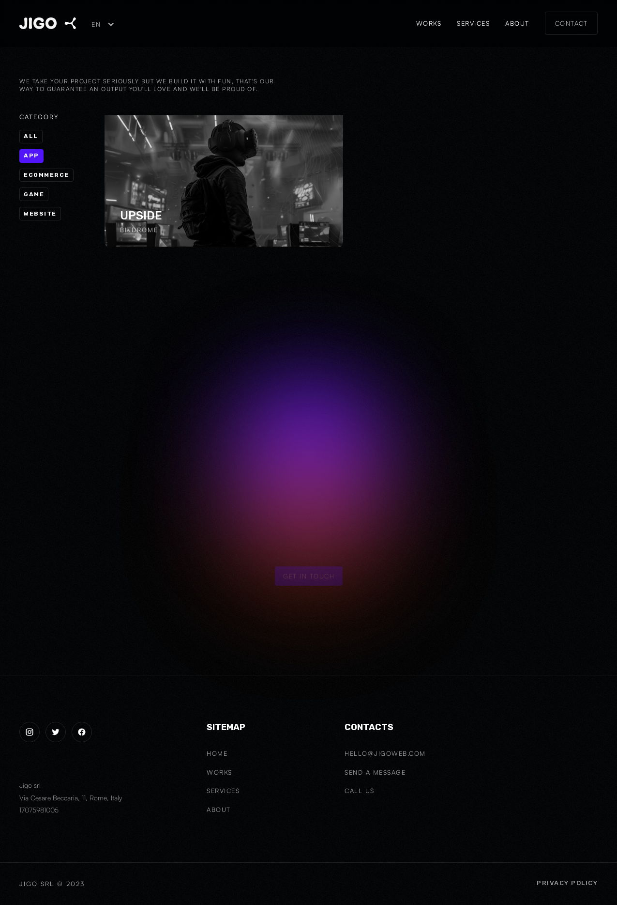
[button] (102, 24)
